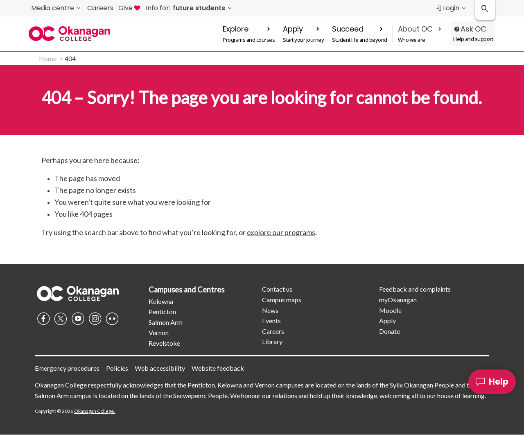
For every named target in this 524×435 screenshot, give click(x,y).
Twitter (60, 318)
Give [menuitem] (129, 8)
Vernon (159, 332)
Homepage (78, 293)
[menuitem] (189, 8)
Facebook (43, 318)
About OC (415, 29)
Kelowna (161, 301)
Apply (293, 29)
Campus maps (281, 300)
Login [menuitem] (447, 8)
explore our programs (281, 232)
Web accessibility (160, 368)
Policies (117, 368)
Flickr (112, 318)
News (270, 310)
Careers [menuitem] (100, 8)
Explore (235, 29)
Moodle (390, 310)
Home (47, 58)
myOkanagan (398, 300)
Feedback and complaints (415, 289)
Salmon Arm (166, 322)
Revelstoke (164, 343)
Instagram (95, 318)
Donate (389, 331)
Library (272, 341)
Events (271, 320)
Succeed (348, 29)
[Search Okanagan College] (485, 10)
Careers (273, 331)
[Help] (492, 381)
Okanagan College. (94, 411)
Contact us (277, 289)
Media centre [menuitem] (52, 8)
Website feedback (218, 368)
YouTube (77, 318)
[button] (248, 33)
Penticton (162, 311)
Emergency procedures (67, 368)
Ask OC (473, 29)
